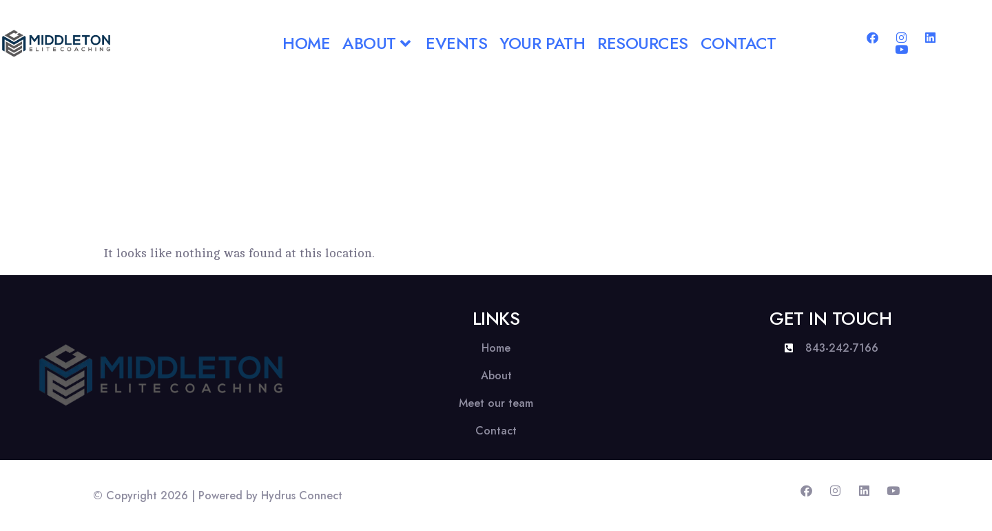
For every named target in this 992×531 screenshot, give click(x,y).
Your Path (542, 43)
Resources (642, 43)
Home (306, 43)
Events (456, 43)
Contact (738, 43)
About (377, 43)
